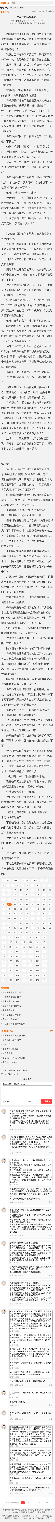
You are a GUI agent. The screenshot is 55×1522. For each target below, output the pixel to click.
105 (24, 937)
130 (4, 956)
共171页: (6, 881)
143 (44, 961)
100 (38, 933)
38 (44, 900)
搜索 (52, 3)
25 (21, 895)
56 (44, 909)
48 (50, 904)
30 (50, 895)
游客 (11, 1129)
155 (30, 971)
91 (38, 928)
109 (4, 942)
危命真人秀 (8, 1053)
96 (15, 933)
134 (30, 956)
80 (27, 923)
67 (3, 918)
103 (10, 937)
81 (32, 923)
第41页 (25, 881)
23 (9, 895)
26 (27, 895)
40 (3, 904)
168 (24, 980)
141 (30, 961)
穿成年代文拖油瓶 (11, 1019)
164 (44, 975)
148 (30, 966)
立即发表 (46, 1101)
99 (32, 933)
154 (24, 971)
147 (24, 966)
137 (4, 961)
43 (21, 904)
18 (32, 890)
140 (24, 961)
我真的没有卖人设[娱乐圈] (14, 1035)
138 (10, 961)
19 (38, 890)
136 (44, 956)
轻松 (32, 23)
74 (44, 918)
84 (50, 923)
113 (30, 942)
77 (9, 923)
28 (38, 895)
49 (3, 909)
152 (10, 971)
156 (37, 971)
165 (4, 980)
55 (38, 909)
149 (37, 966)
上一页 (16, 881)
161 (24, 975)
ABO (16, 23)
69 (15, 918)
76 (3, 923)
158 (4, 975)
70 (21, 918)
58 (3, 914)
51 (15, 909)
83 (44, 923)
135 (37, 956)
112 (23, 942)
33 (15, 900)
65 (44, 914)
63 (32, 914)
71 (27, 918)
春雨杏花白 (20, 21)
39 (50, 900)
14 (9, 890)
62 (27, 914)
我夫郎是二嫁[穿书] (11, 1001)
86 (9, 928)
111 (17, 942)
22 (3, 895)
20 (44, 890)
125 (17, 952)
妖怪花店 (7, 1044)
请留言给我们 (31, 1512)
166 (10, 980)
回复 (50, 1129)
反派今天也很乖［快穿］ (14, 992)
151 (4, 971)
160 (17, 975)
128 (37, 952)
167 (17, 980)
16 (21, 890)
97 (21, 933)
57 (50, 909)
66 (50, 914)
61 (21, 914)
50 (9, 909)
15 (15, 890)
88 (21, 928)
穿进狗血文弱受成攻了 (13, 997)
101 (45, 933)
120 (30, 947)
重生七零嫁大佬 (10, 1010)
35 (27, 900)
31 (3, 900)
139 (17, 961)
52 (21, 909)
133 (24, 956)
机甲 (43, 23)
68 (9, 918)
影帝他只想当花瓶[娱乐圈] (14, 1058)
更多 (52, 1031)
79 (21, 923)
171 (44, 980)
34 (21, 900)
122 (44, 947)
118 (17, 947)
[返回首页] (27, 1079)
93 (50, 928)
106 (30, 937)
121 (37, 947)
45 (32, 904)
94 (3, 933)
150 (44, 966)
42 (15, 904)
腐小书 (41, 11)
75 (50, 918)
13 (3, 890)
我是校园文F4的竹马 (12, 1006)
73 (38, 918)
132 (17, 956)
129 (44, 952)
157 (44, 971)
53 (27, 909)
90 (32, 928)
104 (17, 937)
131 (10, 956)
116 (4, 947)
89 (27, 928)
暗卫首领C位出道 (10, 1049)
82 (38, 923)
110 (10, 942)
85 (3, 928)
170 (37, 980)
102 (4, 937)
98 (27, 933)
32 (9, 900)
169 (30, 980)
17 (27, 890)
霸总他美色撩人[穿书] (12, 1040)
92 (44, 928)
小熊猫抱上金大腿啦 (12, 1015)
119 (23, 947)
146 (17, 966)
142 (37, 961)
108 (44, 937)
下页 (46, 1502)
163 (37, 975)
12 (49, 885)
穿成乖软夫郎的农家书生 (14, 1024)
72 (32, 918)
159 (10, 975)
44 (27, 904)
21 (50, 890)
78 (15, 923)
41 (9, 904)
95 (9, 933)
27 (32, 895)
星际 (20, 23)
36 (32, 900)
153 (17, 971)
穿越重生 (49, 11)
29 (44, 895)
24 (15, 895)
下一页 (34, 881)
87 (15, 928)
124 (10, 952)
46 (38, 904)
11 (44, 885)
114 (37, 942)
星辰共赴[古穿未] (10, 1062)
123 (4, 952)
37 (38, 900)
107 (37, 937)
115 (43, 942)
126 (24, 952)
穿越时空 (26, 23)
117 (10, 947)
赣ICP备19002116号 (42, 1518)
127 (30, 952)
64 (38, 914)
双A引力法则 (13, 1074)
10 (38, 885)
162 (30, 975)
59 (9, 914)
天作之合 (37, 23)
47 (44, 904)
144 (4, 966)
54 (32, 909)
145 (10, 966)
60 (15, 914)
